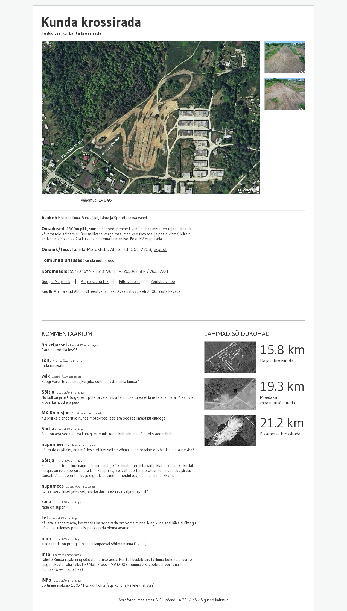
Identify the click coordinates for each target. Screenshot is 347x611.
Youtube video (163, 281)
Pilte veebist (129, 281)
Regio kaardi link (95, 281)
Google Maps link (56, 281)
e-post (160, 249)
